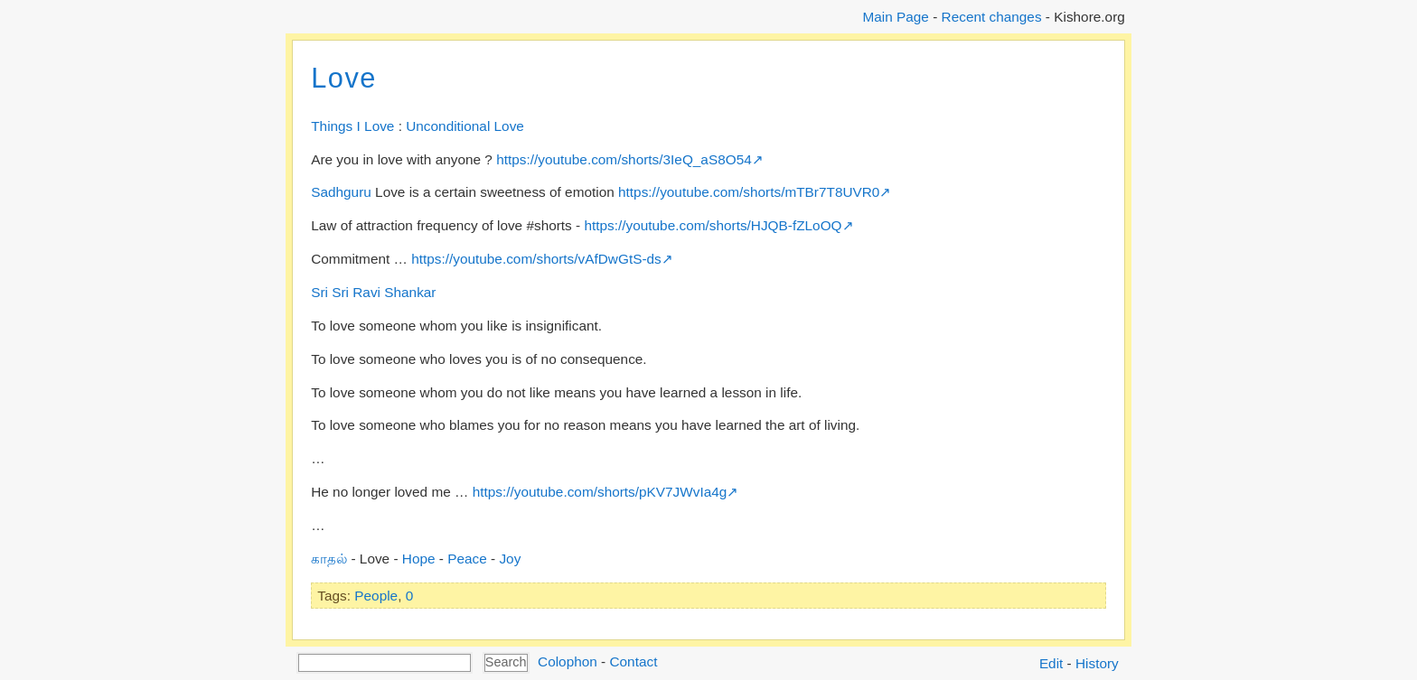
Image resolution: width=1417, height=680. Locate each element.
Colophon (567, 661)
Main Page (895, 16)
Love (344, 78)
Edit (1051, 663)
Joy (510, 558)
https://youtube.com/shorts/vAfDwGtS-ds (536, 258)
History (1097, 663)
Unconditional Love (465, 126)
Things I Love (352, 126)
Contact (633, 661)
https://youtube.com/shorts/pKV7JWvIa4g (600, 491)
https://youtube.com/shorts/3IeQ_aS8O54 (624, 159)
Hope (419, 558)
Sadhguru (341, 192)
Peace (467, 558)
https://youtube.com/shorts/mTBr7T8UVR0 (748, 192)
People (376, 595)
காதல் (329, 558)
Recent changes (992, 16)
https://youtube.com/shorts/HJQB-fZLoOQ (712, 225)
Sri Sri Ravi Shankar (373, 292)
